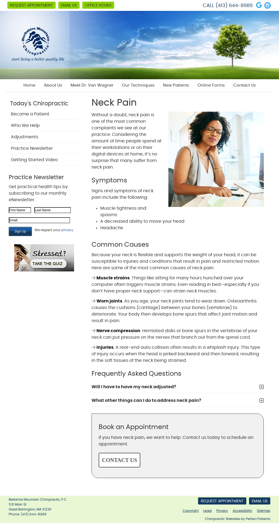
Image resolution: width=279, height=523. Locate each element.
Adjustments (24, 137)
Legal (207, 510)
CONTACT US (119, 460)
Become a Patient (30, 114)
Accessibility (242, 510)
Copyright (191, 510)
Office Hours (98, 5)
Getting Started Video (34, 160)
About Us (53, 85)
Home (29, 85)
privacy (67, 230)
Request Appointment (31, 5)
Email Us (69, 5)
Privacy (222, 510)
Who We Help (25, 125)
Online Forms (211, 85)
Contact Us (244, 85)
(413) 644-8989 (234, 5)
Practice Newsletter (32, 148)
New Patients (176, 85)
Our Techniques (138, 85)
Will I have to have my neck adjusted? (134, 387)
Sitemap (263, 510)
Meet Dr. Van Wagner (92, 85)
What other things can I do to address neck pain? (146, 400)
